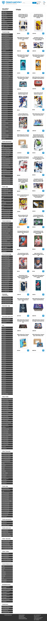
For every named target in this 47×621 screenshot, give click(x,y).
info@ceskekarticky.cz (37, 618)
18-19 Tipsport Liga (5, 287)
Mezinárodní (4, 481)
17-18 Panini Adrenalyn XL (6, 559)
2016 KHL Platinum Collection (5, 426)
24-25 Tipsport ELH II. (6, 40)
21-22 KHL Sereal (5, 400)
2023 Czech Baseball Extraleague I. (5, 594)
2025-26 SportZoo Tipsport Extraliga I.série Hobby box (38, 320)
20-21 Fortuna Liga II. (5, 510)
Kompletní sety (4, 23)
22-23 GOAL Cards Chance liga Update (7, 202)
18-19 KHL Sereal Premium (7, 414)
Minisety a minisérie (5, 25)
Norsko (3, 467)
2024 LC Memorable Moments (5, 156)
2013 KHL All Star (5, 436)
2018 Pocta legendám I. (6, 320)
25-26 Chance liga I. (5, 488)
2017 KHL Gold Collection (6, 422)
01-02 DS (4, 125)
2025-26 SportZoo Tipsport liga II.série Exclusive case (23, 135)
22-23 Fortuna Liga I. (5, 504)
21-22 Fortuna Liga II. (5, 506)
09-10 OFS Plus (5, 105)
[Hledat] (34, 3)
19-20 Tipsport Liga (5, 283)
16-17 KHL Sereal (5, 424)
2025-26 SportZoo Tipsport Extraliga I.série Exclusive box (23, 321)
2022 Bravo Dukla (5, 532)
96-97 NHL (4, 380)
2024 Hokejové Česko (6, 154)
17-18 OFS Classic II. (5, 78)
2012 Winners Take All (6, 238)
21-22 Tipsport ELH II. (6, 56)
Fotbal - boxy (4, 15)
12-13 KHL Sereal (5, 440)
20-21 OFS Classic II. (5, 64)
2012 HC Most (4, 240)
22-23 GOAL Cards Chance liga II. (7, 205)
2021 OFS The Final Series (6, 60)
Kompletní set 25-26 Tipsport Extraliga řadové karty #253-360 (38, 38)
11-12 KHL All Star (5, 442)
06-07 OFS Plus (5, 111)
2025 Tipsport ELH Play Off (6, 38)
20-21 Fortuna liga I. (5, 512)
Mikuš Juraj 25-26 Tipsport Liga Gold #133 (23, 195)
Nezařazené (4, 251)
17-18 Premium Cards (6, 216)
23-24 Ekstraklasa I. (5, 557)
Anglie (3, 566)
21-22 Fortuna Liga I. (5, 508)
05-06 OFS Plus (5, 113)
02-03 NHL (4, 368)
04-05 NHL (4, 364)
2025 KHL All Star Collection (7, 398)
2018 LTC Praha (5, 227)
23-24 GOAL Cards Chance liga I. (7, 200)
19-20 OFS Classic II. (5, 68)
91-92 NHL (4, 390)
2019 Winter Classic (5, 285)
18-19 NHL (4, 337)
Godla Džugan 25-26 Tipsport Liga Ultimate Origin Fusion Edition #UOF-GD (23, 16)
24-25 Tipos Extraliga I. (6, 262)
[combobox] (40, 2)
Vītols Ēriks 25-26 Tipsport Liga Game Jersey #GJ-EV (23, 157)
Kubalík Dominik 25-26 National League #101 (23, 93)
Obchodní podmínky (22, 617)
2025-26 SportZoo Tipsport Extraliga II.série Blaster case (23, 38)
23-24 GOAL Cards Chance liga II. (7, 197)
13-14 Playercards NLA (6, 459)
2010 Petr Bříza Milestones (6, 244)
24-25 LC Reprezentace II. (6, 143)
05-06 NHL (4, 362)
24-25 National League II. (6, 457)
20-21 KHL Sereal (5, 406)
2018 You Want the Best (6, 76)
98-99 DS (3, 138)
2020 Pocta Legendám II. (6, 318)
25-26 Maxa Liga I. (5, 188)
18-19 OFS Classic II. (5, 72)
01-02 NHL (4, 370)
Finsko (3, 463)
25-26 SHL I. (4, 476)
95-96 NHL (4, 382)
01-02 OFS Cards (5, 123)
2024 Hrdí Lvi (4, 523)
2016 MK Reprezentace (6, 182)
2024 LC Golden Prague (6, 152)
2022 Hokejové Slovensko (6, 303)
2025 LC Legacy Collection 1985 (6, 146)
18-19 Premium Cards (6, 214)
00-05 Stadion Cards (5, 612)
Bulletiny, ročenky (5, 27)
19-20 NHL (4, 335)
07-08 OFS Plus (5, 109)
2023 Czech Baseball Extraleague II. (5, 592)
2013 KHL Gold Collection (6, 434)
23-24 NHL (4, 327)
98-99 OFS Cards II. (5, 134)
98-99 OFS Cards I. (5, 136)
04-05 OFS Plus (5, 115)
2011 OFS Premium (5, 101)
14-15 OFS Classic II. (5, 89)
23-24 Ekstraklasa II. (5, 555)
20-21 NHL (4, 333)
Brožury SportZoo (5, 29)
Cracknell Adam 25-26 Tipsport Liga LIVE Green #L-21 (38, 216)
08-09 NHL (4, 356)
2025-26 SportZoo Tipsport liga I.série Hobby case (38, 335)
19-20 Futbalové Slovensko (7, 546)
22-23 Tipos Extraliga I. (6, 271)
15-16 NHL (4, 343)
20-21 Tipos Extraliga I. (6, 279)
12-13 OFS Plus (5, 97)
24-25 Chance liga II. (5, 493)
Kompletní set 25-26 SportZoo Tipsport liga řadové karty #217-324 (38, 180)
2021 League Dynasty (6, 223)
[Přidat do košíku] (28, 33)
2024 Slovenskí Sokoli (6, 540)
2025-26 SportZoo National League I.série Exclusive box (23, 299)
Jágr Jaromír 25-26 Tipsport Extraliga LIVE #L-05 (38, 254)
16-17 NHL (4, 341)
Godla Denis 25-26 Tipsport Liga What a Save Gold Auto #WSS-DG (38, 196)
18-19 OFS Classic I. (5, 74)
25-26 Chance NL (5, 530)
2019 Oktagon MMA (5, 608)
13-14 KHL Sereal (5, 438)
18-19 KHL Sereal (5, 416)
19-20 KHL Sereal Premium (7, 410)
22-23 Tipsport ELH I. (5, 54)
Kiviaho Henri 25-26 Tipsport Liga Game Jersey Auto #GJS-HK (38, 158)
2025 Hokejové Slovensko (6, 297)
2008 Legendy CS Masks (6, 249)
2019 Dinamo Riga (5, 408)
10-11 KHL (4, 446)
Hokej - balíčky (4, 13)
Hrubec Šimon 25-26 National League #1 (38, 93)
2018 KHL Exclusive (5, 418)
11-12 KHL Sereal (5, 444)
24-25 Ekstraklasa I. (5, 553)
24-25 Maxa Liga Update (6, 190)
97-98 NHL (4, 378)
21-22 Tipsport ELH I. (5, 58)
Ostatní (3, 19)
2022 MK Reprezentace (6, 162)
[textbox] (40, 2)
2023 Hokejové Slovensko (6, 301)
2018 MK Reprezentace (6, 178)
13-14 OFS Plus (5, 95)
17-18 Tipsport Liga (5, 289)
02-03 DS (4, 121)
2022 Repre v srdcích (5, 525)
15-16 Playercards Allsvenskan (5, 479)
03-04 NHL (4, 366)
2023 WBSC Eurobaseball (6, 589)
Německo (4, 465)
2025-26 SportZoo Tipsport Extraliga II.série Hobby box (23, 78)
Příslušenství (4, 21)
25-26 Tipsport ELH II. (6, 34)
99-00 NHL (4, 374)
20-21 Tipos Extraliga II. (6, 277)
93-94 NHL (4, 386)
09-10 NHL (4, 354)
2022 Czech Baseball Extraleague (5, 597)
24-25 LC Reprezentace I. (6, 150)
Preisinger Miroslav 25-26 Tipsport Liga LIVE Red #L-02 (23, 232)
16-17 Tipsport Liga (5, 291)
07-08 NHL (4, 358)
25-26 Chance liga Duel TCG (6, 491)
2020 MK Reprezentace (6, 171)
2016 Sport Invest (5, 610)
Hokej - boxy (4, 11)
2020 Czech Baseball (5, 599)
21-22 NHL (4, 331)
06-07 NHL (4, 360)
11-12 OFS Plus (5, 99)
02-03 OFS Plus (5, 119)
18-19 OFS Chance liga (6, 212)
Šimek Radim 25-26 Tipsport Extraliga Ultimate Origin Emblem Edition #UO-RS (23, 277)
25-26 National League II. (6, 453)
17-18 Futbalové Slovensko (6, 548)
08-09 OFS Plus (5, 107)
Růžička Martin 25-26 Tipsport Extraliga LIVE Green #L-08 (38, 232)
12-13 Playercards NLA (6, 461)
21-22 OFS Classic (5, 62)
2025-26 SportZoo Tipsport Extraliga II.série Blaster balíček (38, 56)
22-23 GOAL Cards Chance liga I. (7, 208)
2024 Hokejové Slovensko (6, 299)
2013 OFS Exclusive (5, 93)
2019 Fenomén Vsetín (6, 225)
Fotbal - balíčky (4, 17)
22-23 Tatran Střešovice (6, 606)
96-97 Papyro (4, 516)
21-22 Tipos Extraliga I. (6, 275)
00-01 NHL (4, 372)
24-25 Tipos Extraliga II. (6, 260)
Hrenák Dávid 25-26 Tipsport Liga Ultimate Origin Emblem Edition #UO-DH (38, 16)
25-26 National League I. (6, 455)
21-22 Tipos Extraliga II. (6, 273)
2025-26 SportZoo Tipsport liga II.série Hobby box (38, 114)
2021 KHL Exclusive (5, 402)
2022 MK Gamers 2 (5, 164)
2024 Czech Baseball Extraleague (5, 587)
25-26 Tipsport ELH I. (5, 36)
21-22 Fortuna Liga (5, 542)
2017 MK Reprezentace (6, 180)
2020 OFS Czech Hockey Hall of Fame (6, 169)
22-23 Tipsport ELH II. (6, 52)
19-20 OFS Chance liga (6, 210)
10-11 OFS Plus (5, 103)
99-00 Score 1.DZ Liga (6, 218)
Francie (3, 568)
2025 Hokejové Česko (6, 148)
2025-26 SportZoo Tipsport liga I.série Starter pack (23, 335)
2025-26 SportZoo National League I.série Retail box (38, 299)
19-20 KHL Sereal (5, 412)
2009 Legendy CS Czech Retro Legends (6, 247)
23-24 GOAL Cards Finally (6, 194)
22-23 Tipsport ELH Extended (5, 50)
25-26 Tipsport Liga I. (5, 258)
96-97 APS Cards (5, 514)
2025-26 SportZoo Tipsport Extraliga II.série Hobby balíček (23, 56)
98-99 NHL (4, 376)
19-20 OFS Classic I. (5, 70)
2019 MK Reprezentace (6, 173)
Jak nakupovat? (21, 616)
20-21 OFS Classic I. (5, 66)
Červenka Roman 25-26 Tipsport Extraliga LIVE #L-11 (23, 254)
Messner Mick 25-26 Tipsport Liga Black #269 (23, 114)
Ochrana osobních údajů (23, 618)
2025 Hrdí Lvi (4, 521)
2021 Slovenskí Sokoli (6, 544)
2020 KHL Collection (5, 404)
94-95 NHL (4, 384)
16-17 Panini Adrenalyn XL (6, 561)
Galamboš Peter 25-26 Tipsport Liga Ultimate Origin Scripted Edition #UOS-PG (23, 181)
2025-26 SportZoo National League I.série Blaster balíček (38, 276)
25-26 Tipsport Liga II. (6, 256)
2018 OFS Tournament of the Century (7, 176)
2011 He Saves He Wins (6, 242)
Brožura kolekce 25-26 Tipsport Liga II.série (23, 216)
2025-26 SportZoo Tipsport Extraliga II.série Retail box (38, 78)
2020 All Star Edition (5, 281)
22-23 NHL (4, 329)
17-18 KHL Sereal (5, 420)
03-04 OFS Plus (5, 117)
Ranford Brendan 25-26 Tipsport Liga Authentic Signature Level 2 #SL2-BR (38, 136)
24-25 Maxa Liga (5, 192)
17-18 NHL (4, 339)
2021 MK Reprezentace (6, 166)
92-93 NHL (4, 388)
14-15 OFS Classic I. (5, 91)
